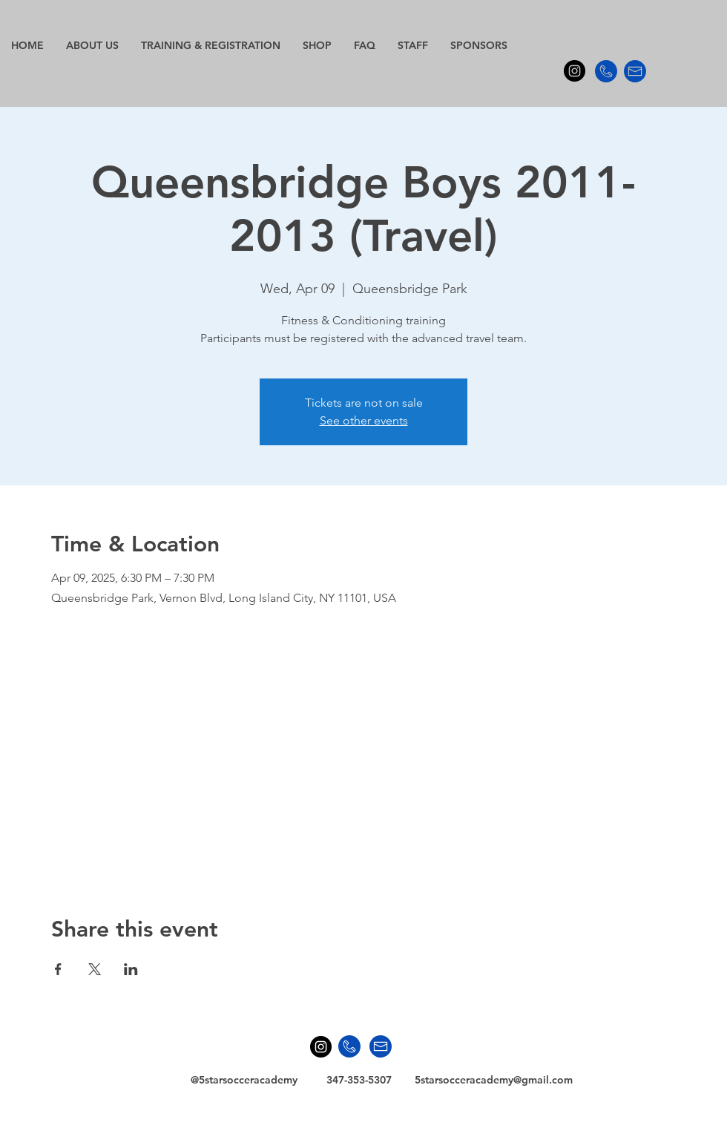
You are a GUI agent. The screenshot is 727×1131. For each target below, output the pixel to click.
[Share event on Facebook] (58, 969)
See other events (364, 420)
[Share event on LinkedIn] (131, 969)
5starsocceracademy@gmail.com (494, 1079)
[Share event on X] (95, 969)
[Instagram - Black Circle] (574, 71)
